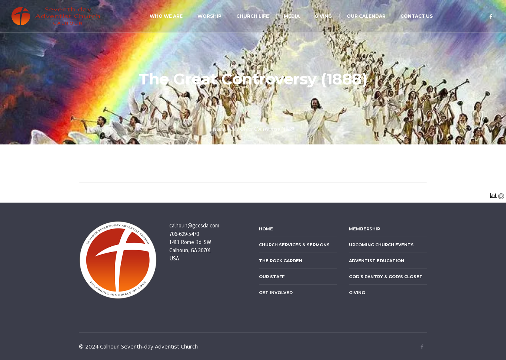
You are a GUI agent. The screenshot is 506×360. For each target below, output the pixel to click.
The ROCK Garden (280, 260)
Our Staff (271, 276)
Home (219, 129)
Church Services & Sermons (294, 244)
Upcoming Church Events (381, 244)
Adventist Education (376, 260)
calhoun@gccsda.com (194, 225)
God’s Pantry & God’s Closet (386, 276)
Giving (357, 292)
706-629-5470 (184, 233)
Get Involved (276, 292)
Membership (364, 228)
